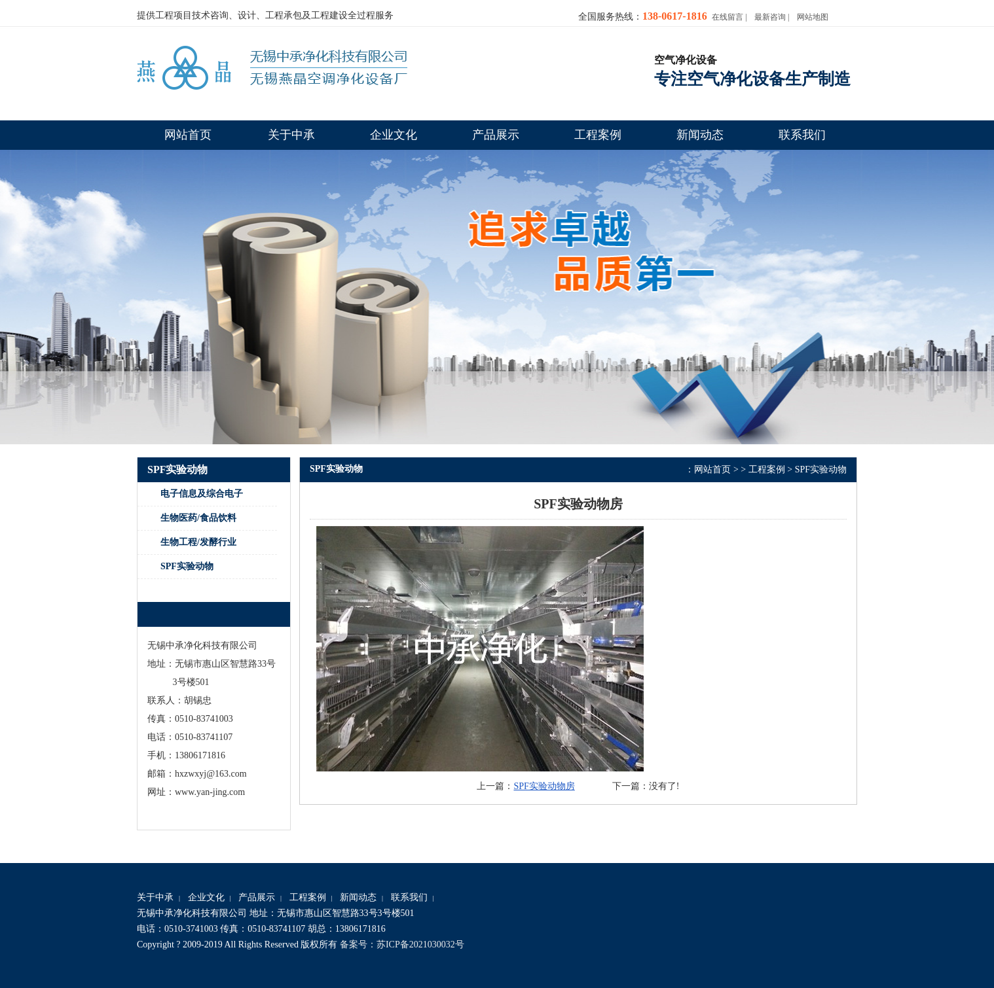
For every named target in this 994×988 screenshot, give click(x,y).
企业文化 (206, 897)
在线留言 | (729, 17)
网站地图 (812, 17)
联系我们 (409, 897)
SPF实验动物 (821, 469)
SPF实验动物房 (543, 786)
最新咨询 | (771, 17)
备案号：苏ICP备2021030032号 (402, 944)
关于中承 (155, 897)
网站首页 (712, 469)
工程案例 (766, 469)
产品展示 (256, 897)
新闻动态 (358, 897)
